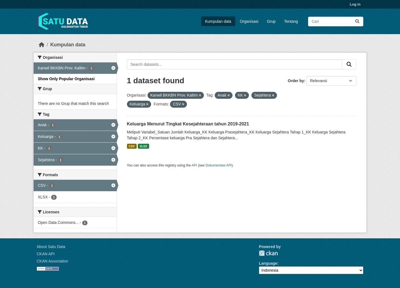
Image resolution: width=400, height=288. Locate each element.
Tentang (291, 21)
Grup (271, 21)
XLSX (143, 146)
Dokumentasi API (219, 165)
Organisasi (249, 21)
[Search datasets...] (335, 21)
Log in (355, 4)
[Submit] (357, 21)
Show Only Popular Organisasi (66, 79)
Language (268, 263)
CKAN (268, 253)
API (194, 165)
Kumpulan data (218, 21)
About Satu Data (51, 246)
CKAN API (46, 254)
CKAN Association (52, 261)
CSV (132, 146)
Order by (296, 81)
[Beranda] (41, 44)
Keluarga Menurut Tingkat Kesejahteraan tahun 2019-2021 (188, 124)
